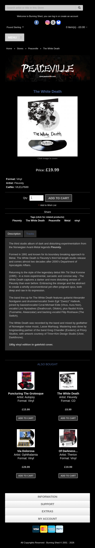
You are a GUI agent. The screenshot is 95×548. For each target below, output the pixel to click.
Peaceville (33, 48)
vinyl (77, 220)
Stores (20, 48)
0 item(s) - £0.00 (75, 27)
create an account (69, 16)
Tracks (30, 233)
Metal (67, 220)
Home (9, 48)
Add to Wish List (48, 205)
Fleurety (19, 183)
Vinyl (19, 179)
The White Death (51, 48)
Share (47, 211)
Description (14, 233)
